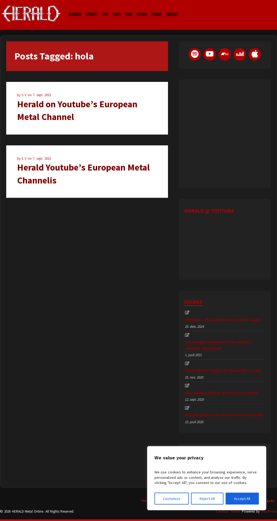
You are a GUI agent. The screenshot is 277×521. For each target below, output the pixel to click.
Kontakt (172, 9)
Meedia (141, 9)
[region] (206, 478)
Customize (171, 498)
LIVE (105, 9)
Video (116, 9)
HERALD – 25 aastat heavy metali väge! (223, 319)
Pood (128, 9)
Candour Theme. (228, 511)
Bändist (92, 9)
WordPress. (269, 511)
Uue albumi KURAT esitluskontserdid (221, 392)
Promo (157, 9)
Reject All (207, 498)
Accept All (242, 498)
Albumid (75, 9)
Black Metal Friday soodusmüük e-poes (223, 370)
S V (25, 95)
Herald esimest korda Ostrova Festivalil (224, 415)
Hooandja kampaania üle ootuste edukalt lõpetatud (218, 344)
